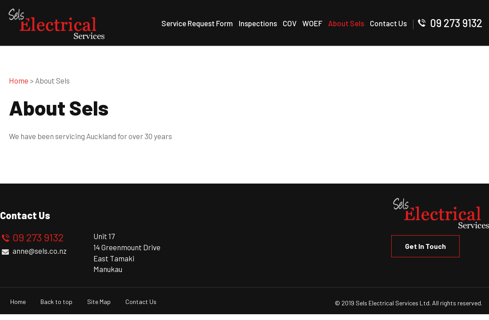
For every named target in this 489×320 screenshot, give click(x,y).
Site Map (99, 301)
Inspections (258, 23)
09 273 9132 (456, 22)
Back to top (56, 301)
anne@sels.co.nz (39, 250)
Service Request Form (197, 23)
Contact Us (388, 23)
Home (18, 80)
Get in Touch (425, 246)
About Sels (346, 23)
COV (290, 23)
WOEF (312, 23)
